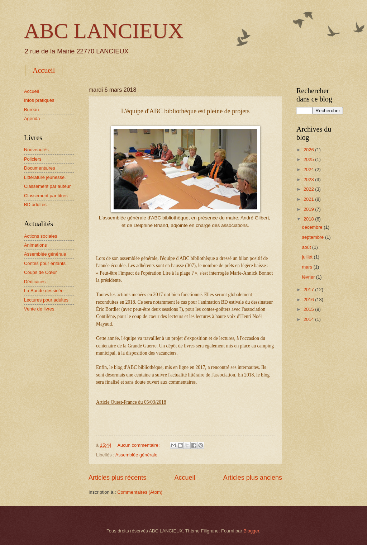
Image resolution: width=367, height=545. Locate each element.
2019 (309, 209)
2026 (309, 149)
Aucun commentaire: (139, 445)
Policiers (33, 159)
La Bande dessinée (43, 290)
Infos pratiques (39, 100)
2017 (309, 289)
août (307, 247)
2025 (309, 159)
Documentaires (39, 168)
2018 (309, 219)
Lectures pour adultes (46, 300)
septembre (313, 237)
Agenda (32, 118)
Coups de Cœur (40, 272)
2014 (309, 319)
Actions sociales (40, 236)
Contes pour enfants (45, 263)
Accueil (44, 70)
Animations (35, 245)
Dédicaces (35, 281)
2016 (309, 299)
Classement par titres (46, 195)
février (309, 277)
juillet (308, 257)
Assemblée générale (136, 455)
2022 (309, 189)
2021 (309, 199)
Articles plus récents (117, 477)
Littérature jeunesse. (45, 177)
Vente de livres (39, 309)
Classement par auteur (47, 186)
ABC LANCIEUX (104, 31)
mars (307, 267)
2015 (309, 309)
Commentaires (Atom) (139, 492)
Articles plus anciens (252, 477)
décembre (313, 227)
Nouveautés (36, 149)
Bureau (31, 109)
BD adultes (35, 204)
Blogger (251, 531)
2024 (309, 169)
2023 (309, 179)
